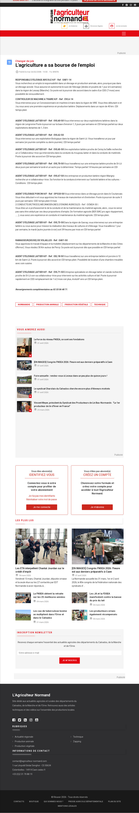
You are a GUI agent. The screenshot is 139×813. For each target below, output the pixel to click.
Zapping (77, 741)
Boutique (34, 802)
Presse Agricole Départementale (85, 802)
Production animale (47, 304)
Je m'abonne (55, 25)
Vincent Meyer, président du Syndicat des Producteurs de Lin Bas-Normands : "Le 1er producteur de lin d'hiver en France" (77, 405)
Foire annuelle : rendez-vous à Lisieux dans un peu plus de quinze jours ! (70, 376)
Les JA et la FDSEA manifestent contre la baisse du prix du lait (105, 597)
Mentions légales (67, 806)
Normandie (24, 304)
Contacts (19, 802)
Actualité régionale (24, 737)
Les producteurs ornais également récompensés (103, 613)
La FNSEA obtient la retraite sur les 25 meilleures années (49, 595)
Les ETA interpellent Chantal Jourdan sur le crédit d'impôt (39, 570)
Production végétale (76, 304)
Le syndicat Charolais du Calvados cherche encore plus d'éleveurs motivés (72, 388)
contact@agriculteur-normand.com (29, 761)
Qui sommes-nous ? (53, 802)
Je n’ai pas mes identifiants (42, 496)
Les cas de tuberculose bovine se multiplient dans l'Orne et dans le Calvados (50, 614)
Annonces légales (85, 25)
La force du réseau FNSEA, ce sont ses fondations (59, 339)
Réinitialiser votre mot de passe (41, 499)
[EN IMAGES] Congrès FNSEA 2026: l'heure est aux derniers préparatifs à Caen (73, 362)
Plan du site (114, 802)
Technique (99, 304)
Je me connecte (118, 25)
